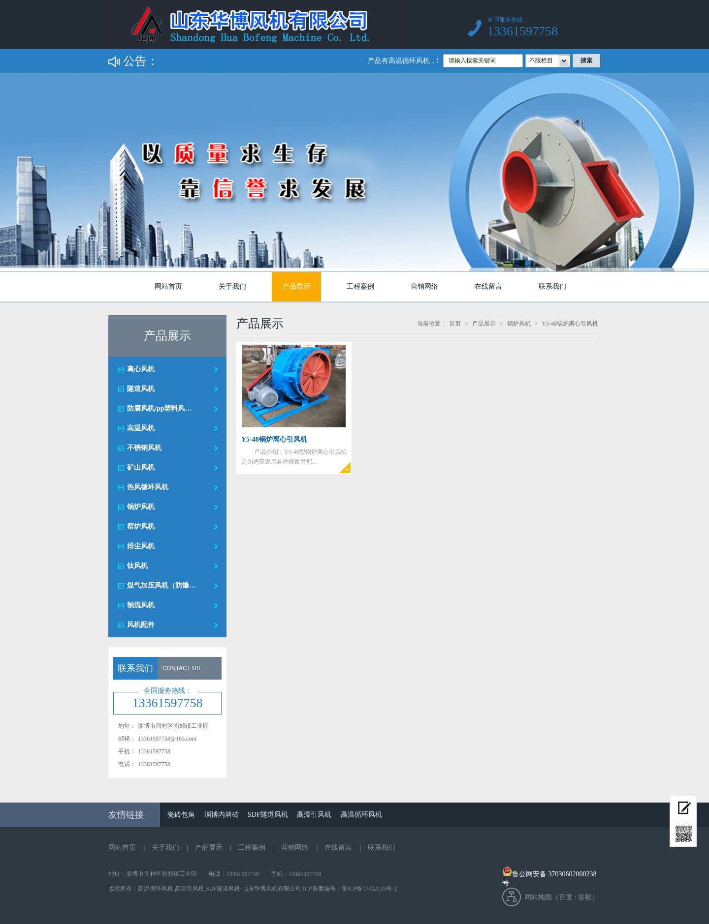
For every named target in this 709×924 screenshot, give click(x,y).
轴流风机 (141, 605)
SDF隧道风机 (268, 814)
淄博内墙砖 (221, 814)
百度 (566, 897)
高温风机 (141, 428)
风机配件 (141, 624)
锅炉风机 (141, 506)
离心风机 (141, 369)
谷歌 (585, 897)
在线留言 (488, 286)
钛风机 (137, 565)
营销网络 (424, 286)
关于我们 (232, 286)
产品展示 (296, 286)
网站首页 (168, 286)
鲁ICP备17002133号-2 (369, 888)
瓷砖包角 (181, 814)
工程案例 (360, 286)
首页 (455, 323)
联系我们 (552, 286)
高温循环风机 (361, 814)
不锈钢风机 (144, 447)
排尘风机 (141, 546)
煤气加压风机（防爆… (161, 585)
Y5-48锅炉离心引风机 (570, 323)
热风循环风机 (147, 487)
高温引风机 (314, 814)
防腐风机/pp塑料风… (159, 408)
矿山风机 (141, 467)
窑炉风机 (141, 526)
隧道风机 (141, 388)
